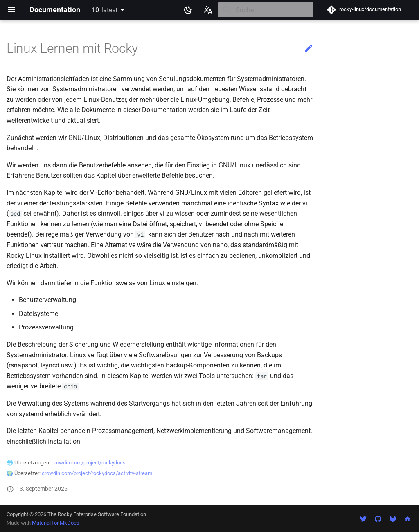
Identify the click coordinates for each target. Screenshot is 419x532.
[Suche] (265, 9)
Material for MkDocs (55, 523)
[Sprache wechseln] (208, 10)
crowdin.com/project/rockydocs (89, 463)
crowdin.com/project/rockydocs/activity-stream (97, 473)
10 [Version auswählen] (104, 10)
